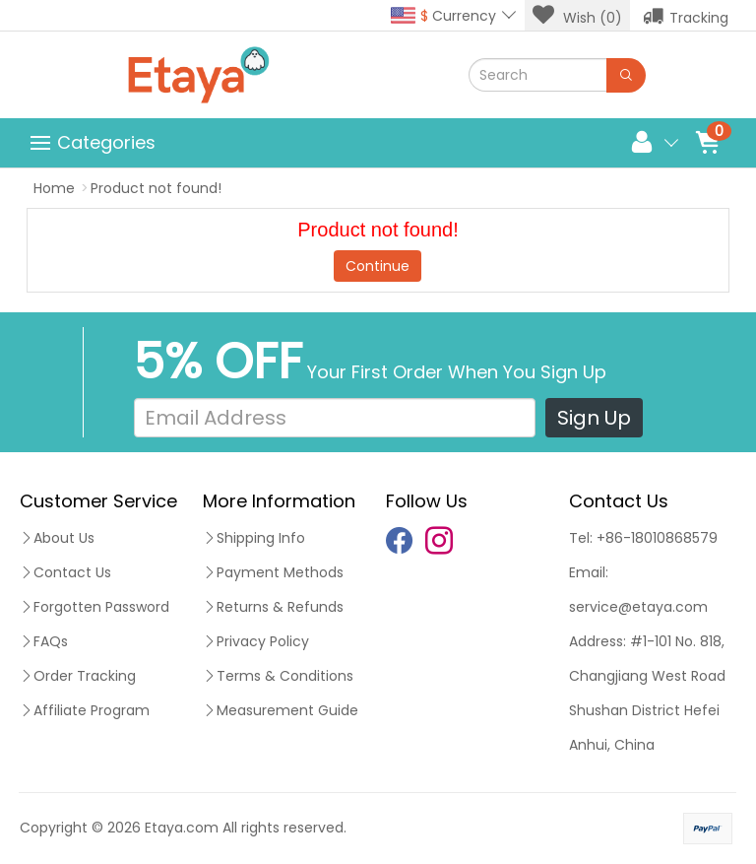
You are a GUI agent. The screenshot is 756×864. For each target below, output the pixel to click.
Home (54, 188)
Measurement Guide (280, 710)
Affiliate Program (85, 710)
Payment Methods (273, 572)
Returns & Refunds (273, 607)
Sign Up (594, 418)
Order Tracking (78, 676)
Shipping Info (254, 538)
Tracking (685, 16)
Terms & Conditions (278, 676)
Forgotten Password (94, 607)
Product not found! (156, 188)
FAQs (44, 641)
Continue (378, 266)
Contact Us (65, 572)
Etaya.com (182, 827)
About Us (57, 538)
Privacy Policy (256, 641)
